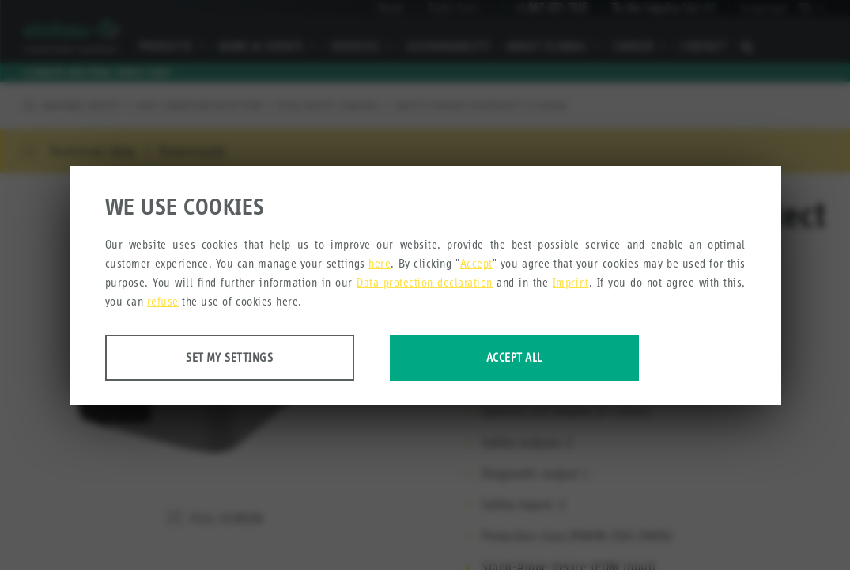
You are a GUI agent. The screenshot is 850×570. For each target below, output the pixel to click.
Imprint (571, 282)
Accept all (514, 357)
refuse (163, 301)
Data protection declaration (425, 282)
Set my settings (229, 357)
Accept (476, 263)
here (379, 263)
